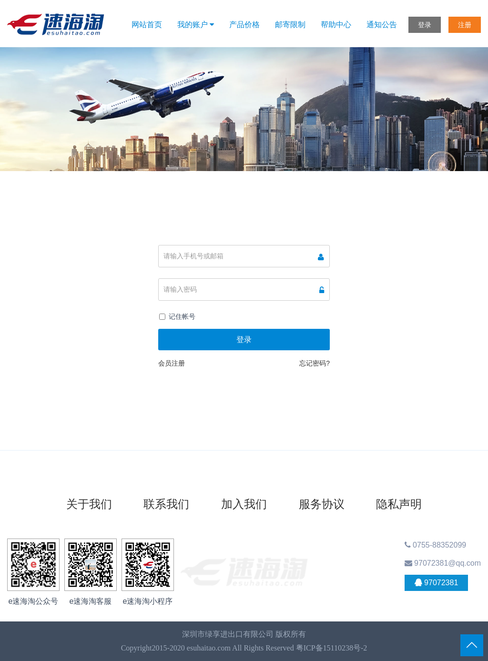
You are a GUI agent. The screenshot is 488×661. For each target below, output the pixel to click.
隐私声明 (399, 504)
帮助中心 (336, 24)
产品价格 (244, 24)
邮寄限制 (290, 24)
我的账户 (195, 25)
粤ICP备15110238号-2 (331, 648)
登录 (424, 25)
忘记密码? (314, 363)
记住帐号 (182, 316)
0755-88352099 (436, 545)
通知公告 (381, 24)
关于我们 (89, 504)
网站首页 (147, 24)
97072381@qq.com (443, 563)
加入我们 (244, 504)
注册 (464, 25)
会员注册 (171, 363)
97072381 (436, 583)
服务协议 (322, 504)
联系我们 (166, 504)
